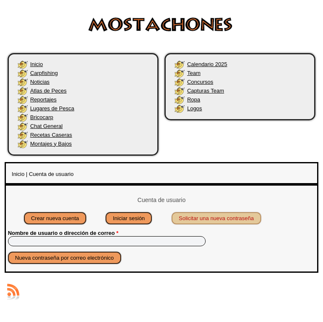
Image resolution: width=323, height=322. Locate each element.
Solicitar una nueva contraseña (220, 217)
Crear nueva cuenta (55, 218)
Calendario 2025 (207, 64)
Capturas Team (205, 91)
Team (194, 73)
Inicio (36, 64)
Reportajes (43, 99)
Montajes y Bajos (51, 144)
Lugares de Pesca (52, 108)
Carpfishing (44, 73)
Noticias (40, 82)
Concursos (200, 82)
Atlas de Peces (48, 91)
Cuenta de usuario (51, 174)
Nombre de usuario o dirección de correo (63, 233)
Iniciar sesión (129, 218)
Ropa (193, 99)
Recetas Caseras (51, 135)
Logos (194, 108)
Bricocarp (41, 117)
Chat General (46, 126)
